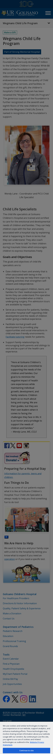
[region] (26, 737)
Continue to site (26, 750)
